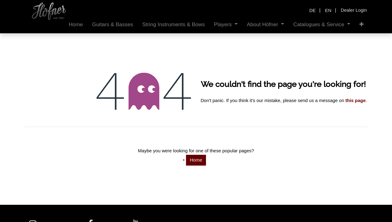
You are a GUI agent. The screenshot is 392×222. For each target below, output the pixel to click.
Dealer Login (354, 10)
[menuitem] (76, 24)
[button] (361, 24)
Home (196, 159)
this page (355, 100)
